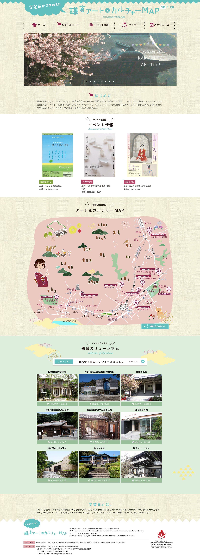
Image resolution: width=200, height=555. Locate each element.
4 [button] (98, 81)
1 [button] (86, 81)
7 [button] (109, 81)
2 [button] (90, 81)
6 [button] (105, 81)
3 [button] (94, 81)
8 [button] (113, 81)
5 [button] (102, 81)
